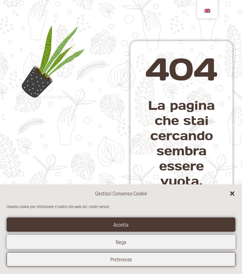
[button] (232, 196)
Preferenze (121, 261)
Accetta (121, 226)
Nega (121, 244)
